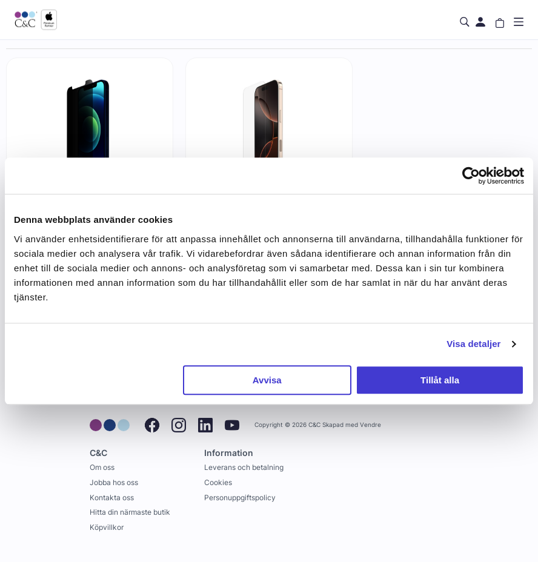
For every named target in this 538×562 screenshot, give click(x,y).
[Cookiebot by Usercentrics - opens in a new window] (471, 176)
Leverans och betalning (244, 467)
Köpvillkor (107, 527)
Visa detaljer (473, 344)
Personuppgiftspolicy (240, 497)
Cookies (218, 482)
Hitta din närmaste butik (130, 512)
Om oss (102, 467)
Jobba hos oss (114, 482)
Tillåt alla (439, 380)
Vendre (370, 425)
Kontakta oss (112, 497)
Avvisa (267, 380)
